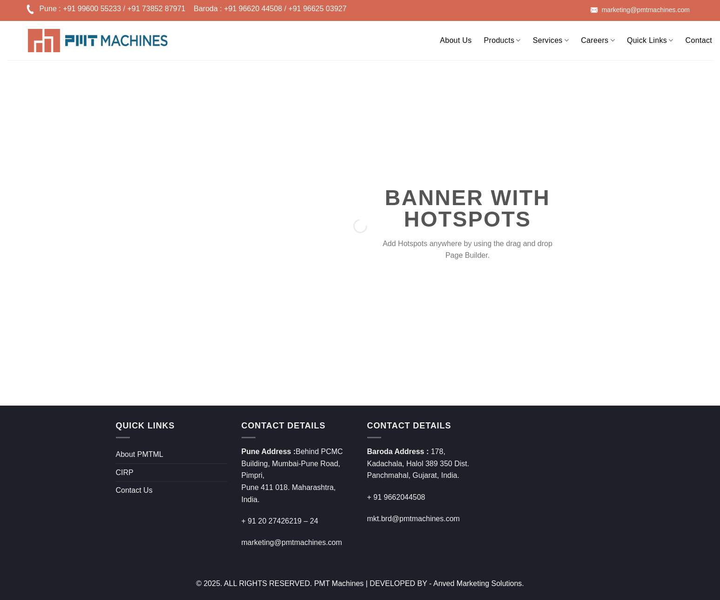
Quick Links (650, 40)
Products (502, 40)
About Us (455, 40)
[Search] (428, 38)
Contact (699, 40)
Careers (598, 40)
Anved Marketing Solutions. (478, 583)
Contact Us (134, 490)
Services (551, 40)
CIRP (125, 472)
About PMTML (139, 454)
